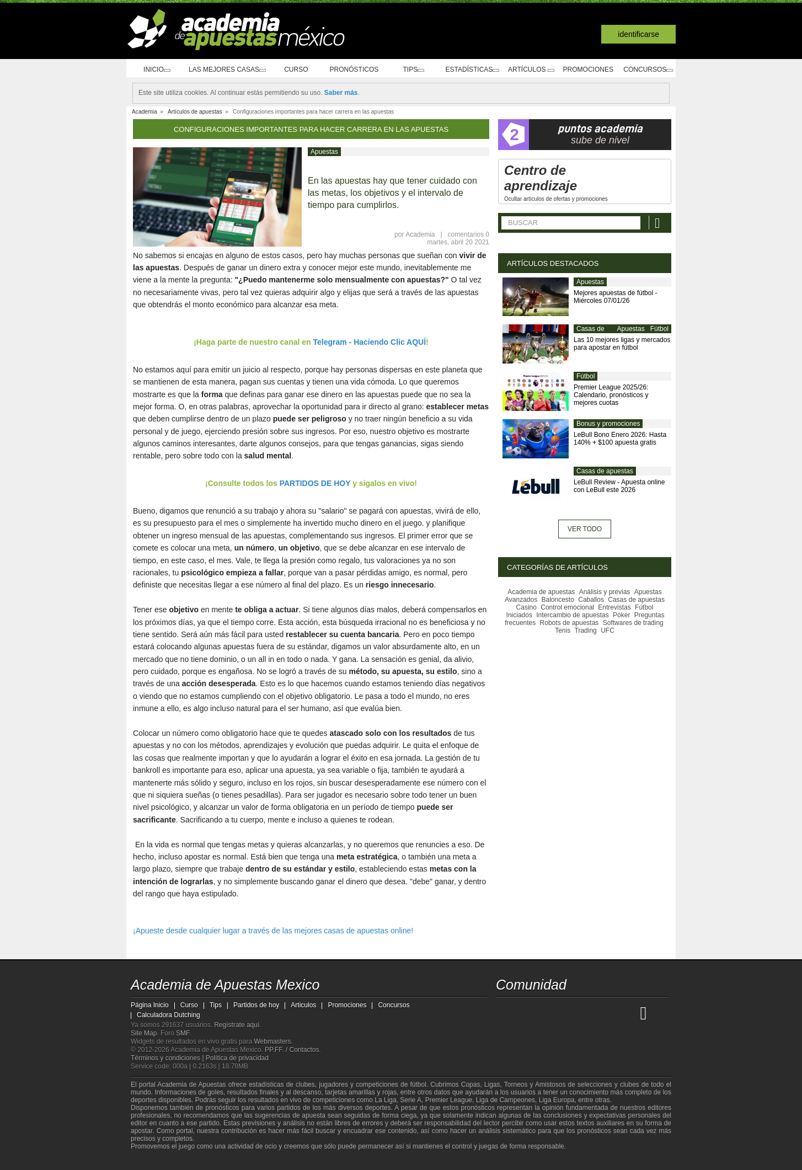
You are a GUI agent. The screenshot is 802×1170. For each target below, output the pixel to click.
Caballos (591, 599)
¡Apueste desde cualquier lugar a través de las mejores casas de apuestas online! (273, 930)
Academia (420, 234)
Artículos (527, 69)
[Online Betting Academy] (567, 1012)
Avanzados (521, 599)
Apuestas (324, 152)
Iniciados (519, 615)
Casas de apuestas (590, 333)
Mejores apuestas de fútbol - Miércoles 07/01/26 (615, 296)
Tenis (562, 630)
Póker (621, 615)
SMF (182, 1033)
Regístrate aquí (236, 1025)
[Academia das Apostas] (525, 1012)
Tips (406, 69)
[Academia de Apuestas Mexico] (505, 1012)
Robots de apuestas (569, 623)
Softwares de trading (633, 623)
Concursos (646, 69)
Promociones (585, 69)
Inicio (153, 69)
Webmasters (272, 1041)
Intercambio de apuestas (572, 615)
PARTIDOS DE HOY (315, 483)
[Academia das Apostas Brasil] (546, 1012)
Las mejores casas (224, 69)
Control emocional (567, 607)
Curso (295, 69)
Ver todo (585, 529)
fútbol (418, 1084)
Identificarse (638, 34)
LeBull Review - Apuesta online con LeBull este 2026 (619, 486)
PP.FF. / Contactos (292, 1050)
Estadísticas (465, 69)
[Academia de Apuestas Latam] (608, 1012)
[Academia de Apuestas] (587, 1012)
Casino (526, 607)
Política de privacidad (237, 1058)
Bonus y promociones (608, 424)
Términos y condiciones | (168, 1058)
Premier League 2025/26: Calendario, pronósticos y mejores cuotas (611, 395)
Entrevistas (614, 607)
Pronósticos (350, 69)
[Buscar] (659, 222)
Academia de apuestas (541, 592)
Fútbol (659, 329)
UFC (607, 630)
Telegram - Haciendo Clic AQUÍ (369, 342)
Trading (586, 630)
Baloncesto (558, 599)
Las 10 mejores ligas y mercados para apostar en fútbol (622, 343)
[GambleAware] (156, 1161)
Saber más (341, 93)
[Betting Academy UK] (628, 1012)
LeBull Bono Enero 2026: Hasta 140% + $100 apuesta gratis (620, 438)
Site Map (144, 1033)
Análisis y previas (604, 592)
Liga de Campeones (505, 1100)
